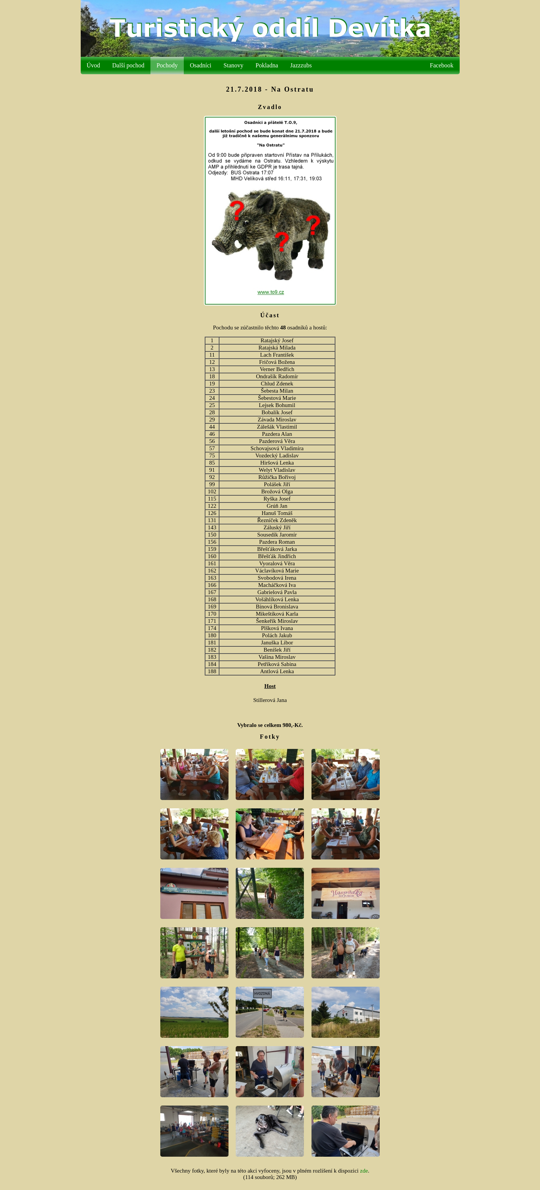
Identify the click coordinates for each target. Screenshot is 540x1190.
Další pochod (128, 65)
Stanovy (233, 65)
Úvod (93, 65)
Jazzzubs (301, 65)
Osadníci (200, 65)
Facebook (441, 65)
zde (364, 1171)
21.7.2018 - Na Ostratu (270, 89)
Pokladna (266, 65)
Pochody (167, 65)
